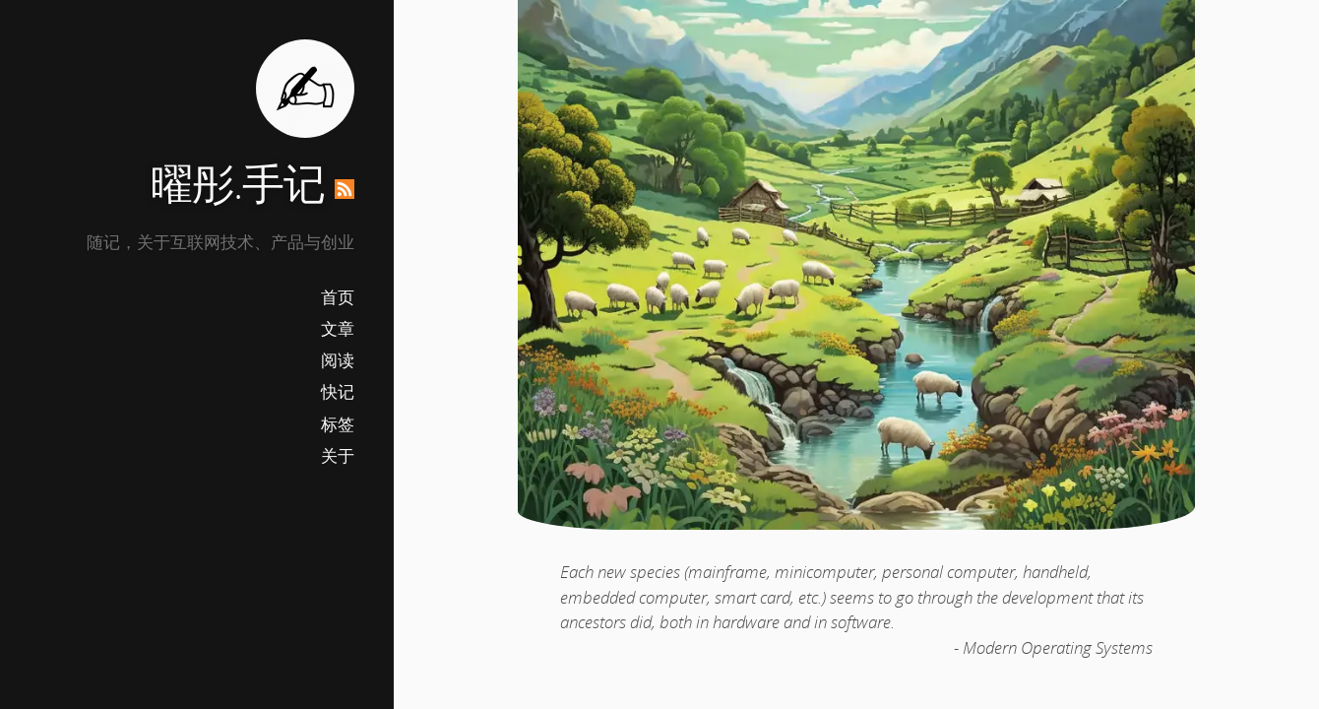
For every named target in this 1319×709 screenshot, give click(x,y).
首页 (337, 297)
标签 (337, 424)
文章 (337, 328)
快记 (337, 391)
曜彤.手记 (238, 183)
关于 (337, 455)
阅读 (337, 360)
